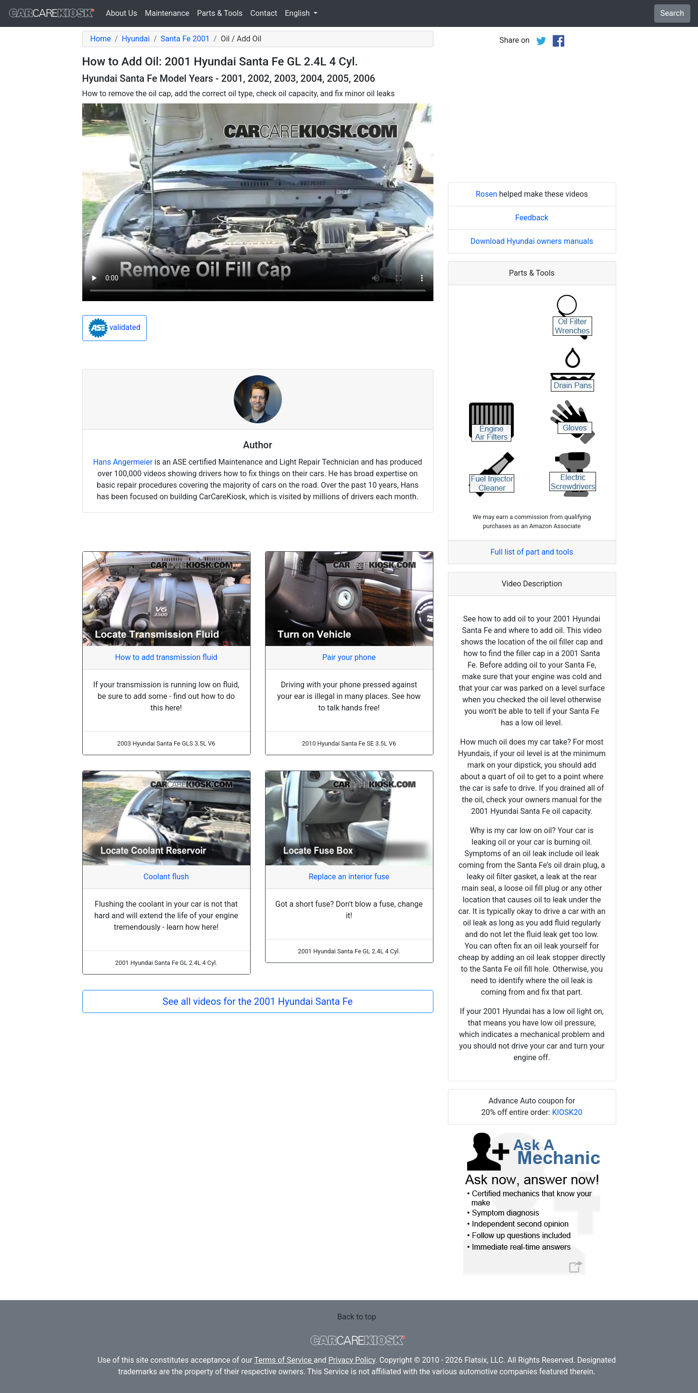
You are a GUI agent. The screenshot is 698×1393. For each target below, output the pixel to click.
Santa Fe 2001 (185, 38)
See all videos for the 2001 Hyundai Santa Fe (258, 1001)
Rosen (486, 194)
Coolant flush (166, 876)
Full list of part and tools (532, 552)
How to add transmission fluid (166, 657)
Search (672, 13)
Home (100, 38)
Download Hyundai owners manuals (531, 241)
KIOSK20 (567, 1112)
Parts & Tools (220, 13)
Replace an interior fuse (349, 876)
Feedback (531, 217)
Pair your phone (349, 657)
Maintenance (167, 13)
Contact (263, 13)
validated (115, 328)
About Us (121, 13)
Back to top (356, 1316)
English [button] (298, 13)
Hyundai (136, 38)
